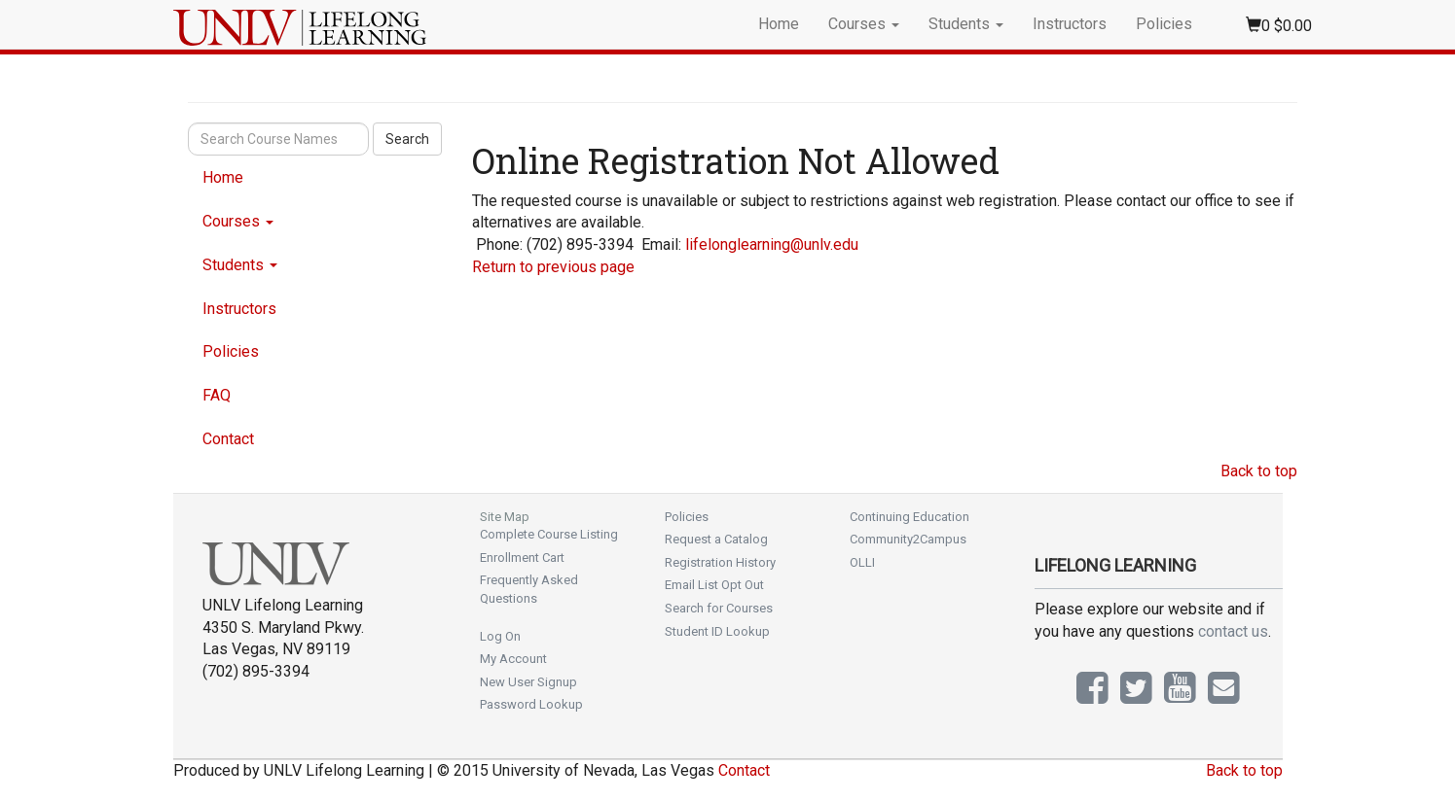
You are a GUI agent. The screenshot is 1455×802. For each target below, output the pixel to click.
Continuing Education (909, 516)
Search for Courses (719, 608)
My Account (513, 658)
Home (778, 24)
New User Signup (528, 682)
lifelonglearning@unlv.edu (771, 244)
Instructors (1070, 24)
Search (407, 139)
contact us (1233, 631)
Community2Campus (908, 539)
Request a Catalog (716, 539)
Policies (1164, 24)
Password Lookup (531, 704)
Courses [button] (863, 24)
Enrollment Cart (522, 557)
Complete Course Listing (549, 534)
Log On (500, 636)
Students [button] (965, 24)
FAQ (216, 395)
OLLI (862, 562)
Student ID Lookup (717, 631)
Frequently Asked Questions (529, 589)
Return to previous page (553, 267)
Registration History (720, 562)
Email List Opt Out (714, 584)
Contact (228, 439)
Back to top (1258, 471)
